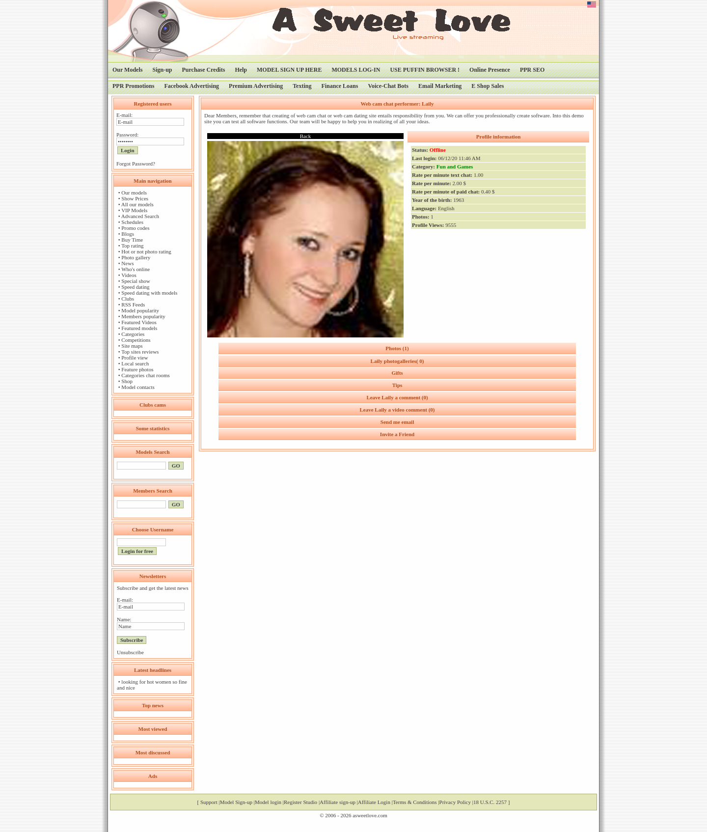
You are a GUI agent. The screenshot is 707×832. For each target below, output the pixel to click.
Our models (134, 192)
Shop (127, 381)
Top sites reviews (140, 352)
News (127, 263)
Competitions (135, 340)
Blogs (127, 234)
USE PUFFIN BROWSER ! (425, 69)
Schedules (132, 222)
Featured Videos (139, 322)
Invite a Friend (397, 434)
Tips (397, 385)
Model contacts (138, 387)
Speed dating (135, 287)
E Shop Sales (487, 86)
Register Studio (300, 802)
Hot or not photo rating (146, 251)
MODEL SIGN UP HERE (289, 69)
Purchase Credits (203, 69)
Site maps (131, 346)
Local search (135, 363)
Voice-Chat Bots (388, 86)
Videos (128, 275)
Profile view (134, 358)
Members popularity (143, 316)
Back (305, 136)
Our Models (127, 69)
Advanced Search (140, 216)
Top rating (132, 246)
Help (241, 69)
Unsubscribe (130, 652)
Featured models (139, 328)
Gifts (397, 373)
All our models (137, 204)
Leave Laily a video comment (397, 410)
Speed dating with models (149, 293)
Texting (302, 86)
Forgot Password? (135, 163)
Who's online (135, 269)
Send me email (397, 422)
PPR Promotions (133, 86)
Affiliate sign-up (337, 802)
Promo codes (135, 228)
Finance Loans (339, 86)
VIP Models (134, 210)
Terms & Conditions (415, 802)
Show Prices (134, 198)
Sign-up (162, 69)
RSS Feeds (133, 304)
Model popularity (140, 310)
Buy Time (132, 240)
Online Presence (489, 69)
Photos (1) (396, 348)
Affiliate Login (374, 802)
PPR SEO (532, 69)
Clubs (127, 299)
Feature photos (137, 369)
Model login (268, 802)
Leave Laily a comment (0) (397, 397)
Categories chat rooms (145, 375)
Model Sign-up (236, 802)
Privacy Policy (455, 802)
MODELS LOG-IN (355, 69)
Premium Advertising (256, 86)
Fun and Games (454, 166)
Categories (132, 334)
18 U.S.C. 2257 (490, 802)
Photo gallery (135, 257)
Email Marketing (440, 86)
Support (209, 802)
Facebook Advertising (191, 86)
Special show (135, 281)
